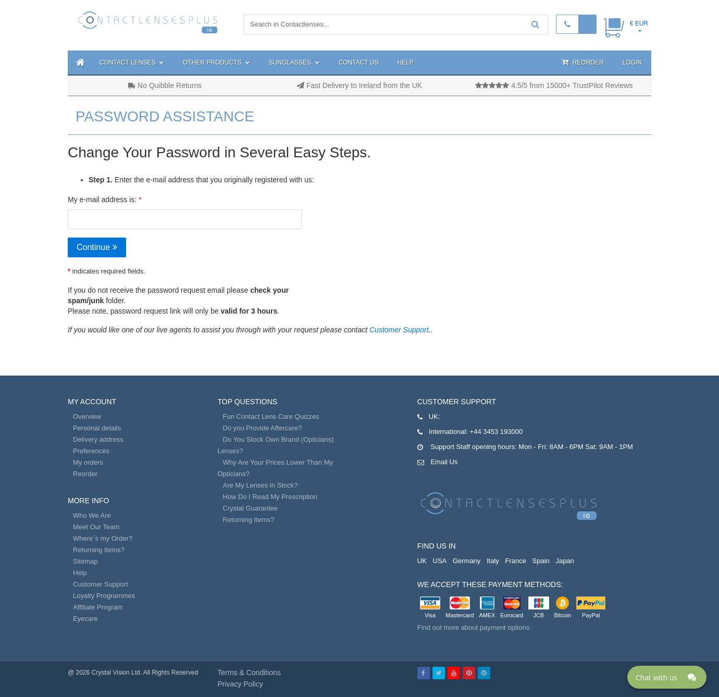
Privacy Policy (240, 684)
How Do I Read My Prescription (270, 497)
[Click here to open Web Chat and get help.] (666, 677)
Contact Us (359, 62)
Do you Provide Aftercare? (262, 428)
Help (406, 62)
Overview (87, 416)
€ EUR (639, 23)
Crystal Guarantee (250, 508)
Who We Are (92, 515)
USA (440, 561)
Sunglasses (294, 62)
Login (632, 62)
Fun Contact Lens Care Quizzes (271, 416)
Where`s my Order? (102, 538)
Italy (493, 561)
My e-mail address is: (102, 199)
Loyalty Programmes (104, 596)
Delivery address (98, 439)
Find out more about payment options (473, 627)
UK (422, 561)
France (515, 561)
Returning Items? (99, 550)
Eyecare (85, 619)
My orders (88, 462)
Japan (564, 561)
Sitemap (85, 561)
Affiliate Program (98, 607)
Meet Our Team (96, 527)
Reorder (582, 62)
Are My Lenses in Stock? (260, 485)
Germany (466, 561)
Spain (541, 561)
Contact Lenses (132, 62)
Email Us (443, 462)
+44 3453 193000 (496, 431)
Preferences (91, 451)
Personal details (97, 428)
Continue (97, 247)
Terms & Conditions (249, 672)
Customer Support (399, 330)
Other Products (216, 62)
